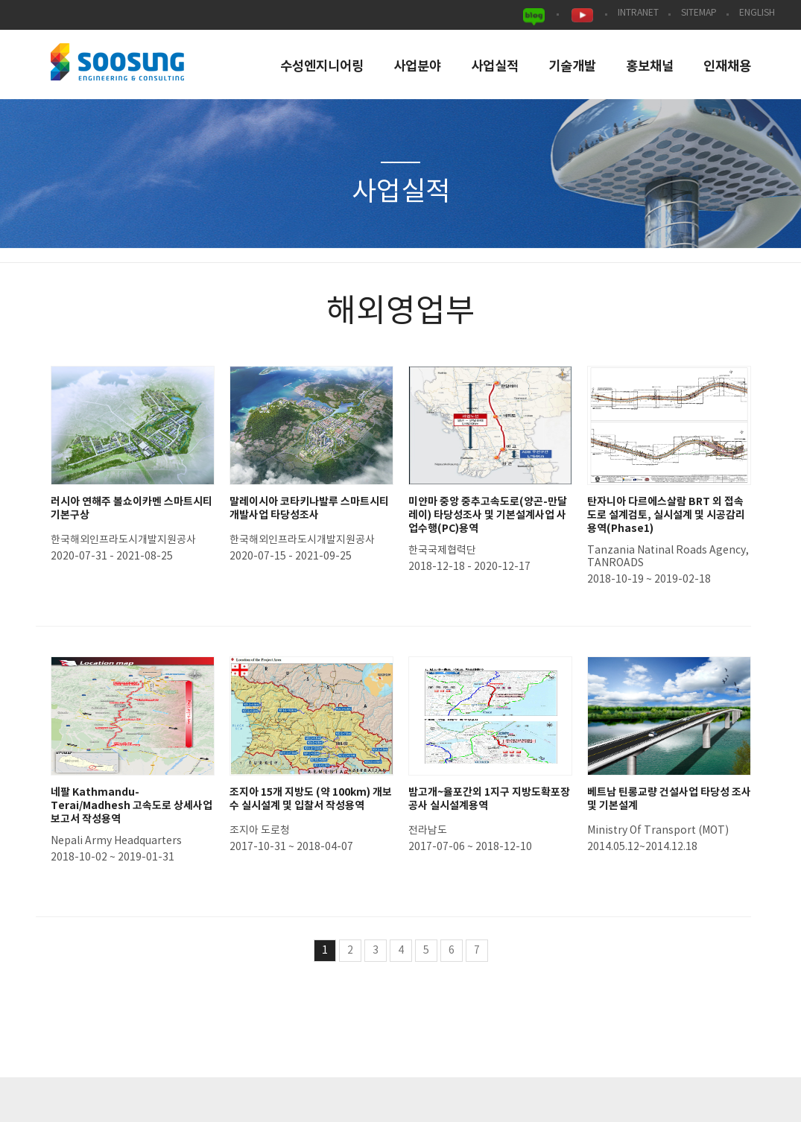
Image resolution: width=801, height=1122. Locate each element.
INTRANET (638, 13)
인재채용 (727, 67)
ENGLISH (757, 13)
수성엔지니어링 (322, 67)
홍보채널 (650, 67)
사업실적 (495, 67)
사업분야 (417, 67)
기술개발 (572, 67)
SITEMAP (699, 13)
